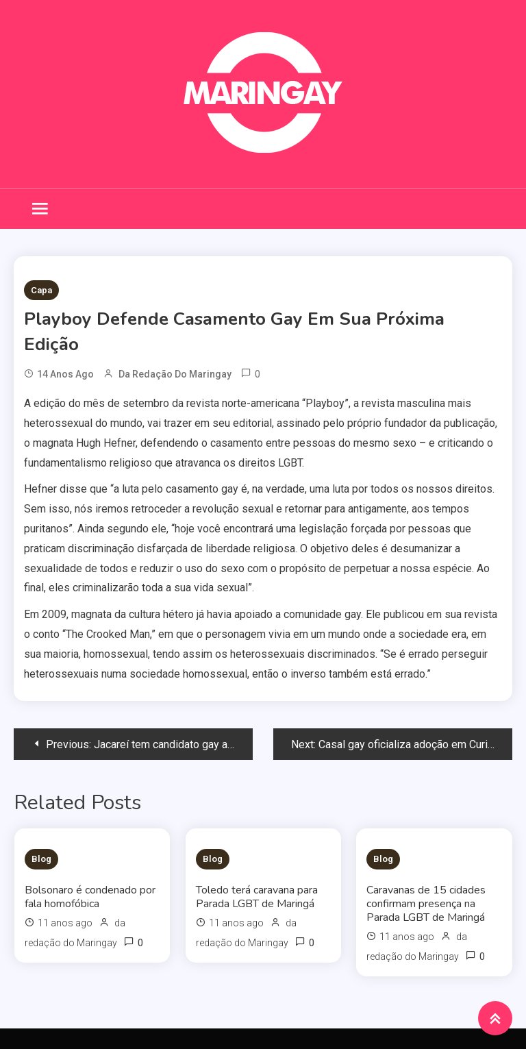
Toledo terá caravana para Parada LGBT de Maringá (257, 897)
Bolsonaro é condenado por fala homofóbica (90, 897)
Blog (41, 859)
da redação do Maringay (174, 374)
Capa (41, 290)
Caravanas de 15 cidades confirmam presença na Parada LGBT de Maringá (426, 903)
